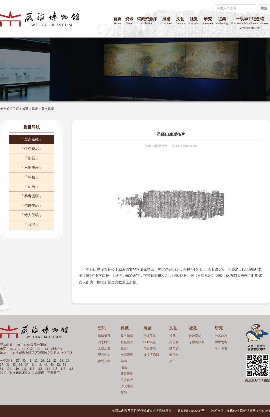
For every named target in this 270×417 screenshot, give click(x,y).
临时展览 (149, 342)
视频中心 (104, 354)
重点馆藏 (47, 109)
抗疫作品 (127, 380)
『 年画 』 (31, 177)
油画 (124, 367)
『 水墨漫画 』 (31, 168)
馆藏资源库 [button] (147, 21)
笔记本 (174, 354)
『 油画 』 (31, 186)
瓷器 (124, 348)
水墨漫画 (127, 354)
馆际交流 (149, 348)
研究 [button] (208, 21)
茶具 (172, 336)
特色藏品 (127, 342)
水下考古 (221, 348)
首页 (117, 21)
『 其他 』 (31, 224)
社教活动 (195, 336)
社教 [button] (193, 21)
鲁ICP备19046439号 (191, 410)
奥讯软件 (233, 410)
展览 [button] (166, 21)
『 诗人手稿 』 (31, 215)
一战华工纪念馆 (249, 23)
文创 (180, 21)
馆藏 (35, 109)
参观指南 (104, 361)
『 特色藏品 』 (31, 149)
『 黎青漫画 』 (31, 196)
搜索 (264, 8)
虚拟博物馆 (151, 354)
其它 (172, 361)
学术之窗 (221, 342)
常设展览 (149, 336)
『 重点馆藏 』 (31, 139)
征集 (222, 21)
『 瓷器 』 (31, 158)
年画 (124, 361)
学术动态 (221, 336)
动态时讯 (104, 342)
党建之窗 (104, 348)
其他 (124, 392)
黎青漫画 (127, 373)
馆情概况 (104, 336)
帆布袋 (174, 348)
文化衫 (174, 342)
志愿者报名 (197, 342)
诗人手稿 (127, 386)
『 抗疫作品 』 (31, 205)
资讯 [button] (129, 21)
